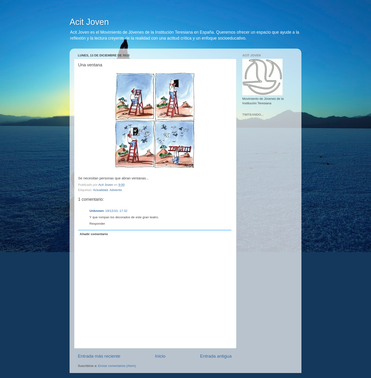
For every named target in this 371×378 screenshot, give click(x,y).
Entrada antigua (216, 356)
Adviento (116, 190)
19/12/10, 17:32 (116, 211)
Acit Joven (89, 22)
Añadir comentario (94, 234)
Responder (97, 223)
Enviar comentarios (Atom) (117, 366)
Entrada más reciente (99, 356)
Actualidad (100, 190)
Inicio (160, 356)
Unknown (96, 211)
